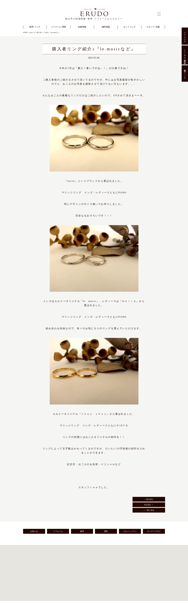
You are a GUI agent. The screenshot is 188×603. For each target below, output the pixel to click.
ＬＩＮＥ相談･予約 (185, 54)
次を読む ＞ (148, 505)
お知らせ (32, 32)
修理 (82, 531)
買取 (106, 531)
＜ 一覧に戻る (148, 510)
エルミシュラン (130, 531)
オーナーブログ (154, 531)
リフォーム (58, 531)
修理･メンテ (185, 73)
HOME (25, 32)
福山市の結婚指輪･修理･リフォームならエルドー (94, 19)
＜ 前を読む (148, 499)
